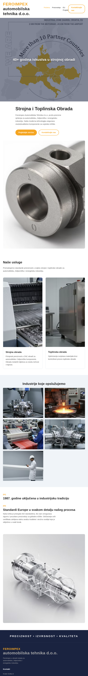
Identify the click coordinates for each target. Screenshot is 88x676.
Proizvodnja (56, 7)
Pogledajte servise (26, 132)
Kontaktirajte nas (76, 8)
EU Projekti (65, 9)
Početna (47, 7)
